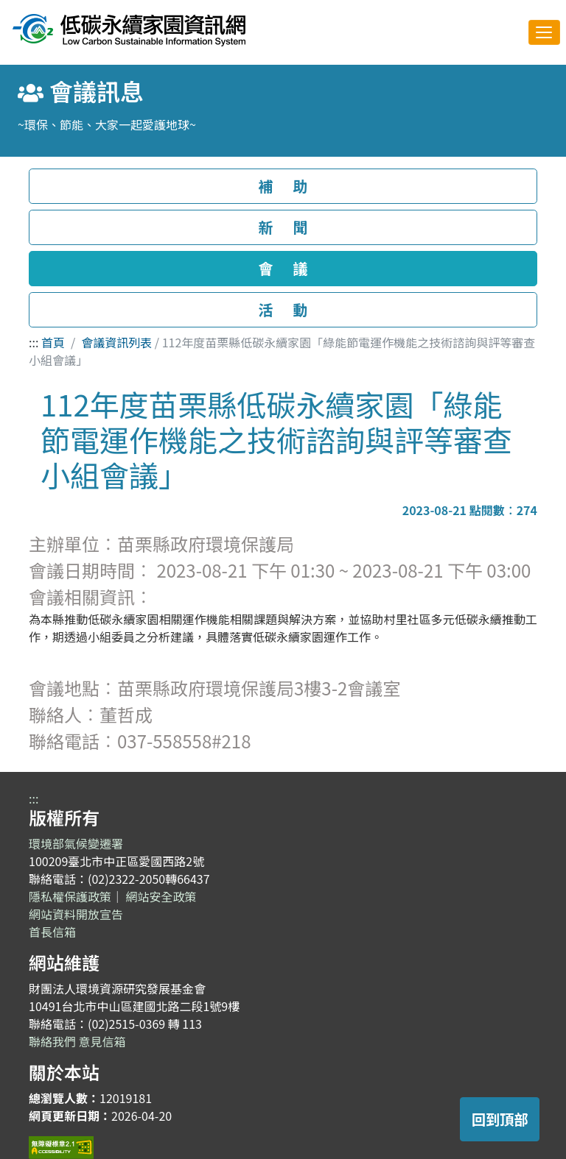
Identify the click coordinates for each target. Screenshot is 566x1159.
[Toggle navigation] (544, 32)
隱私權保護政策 (70, 896)
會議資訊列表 (116, 342)
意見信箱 (102, 1041)
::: (33, 342)
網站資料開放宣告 (76, 914)
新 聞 (282, 227)
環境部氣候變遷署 (76, 843)
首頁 (53, 342)
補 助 (282, 185)
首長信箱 (52, 931)
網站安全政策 (161, 896)
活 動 (282, 309)
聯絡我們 (52, 1041)
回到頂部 (500, 1119)
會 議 (282, 268)
